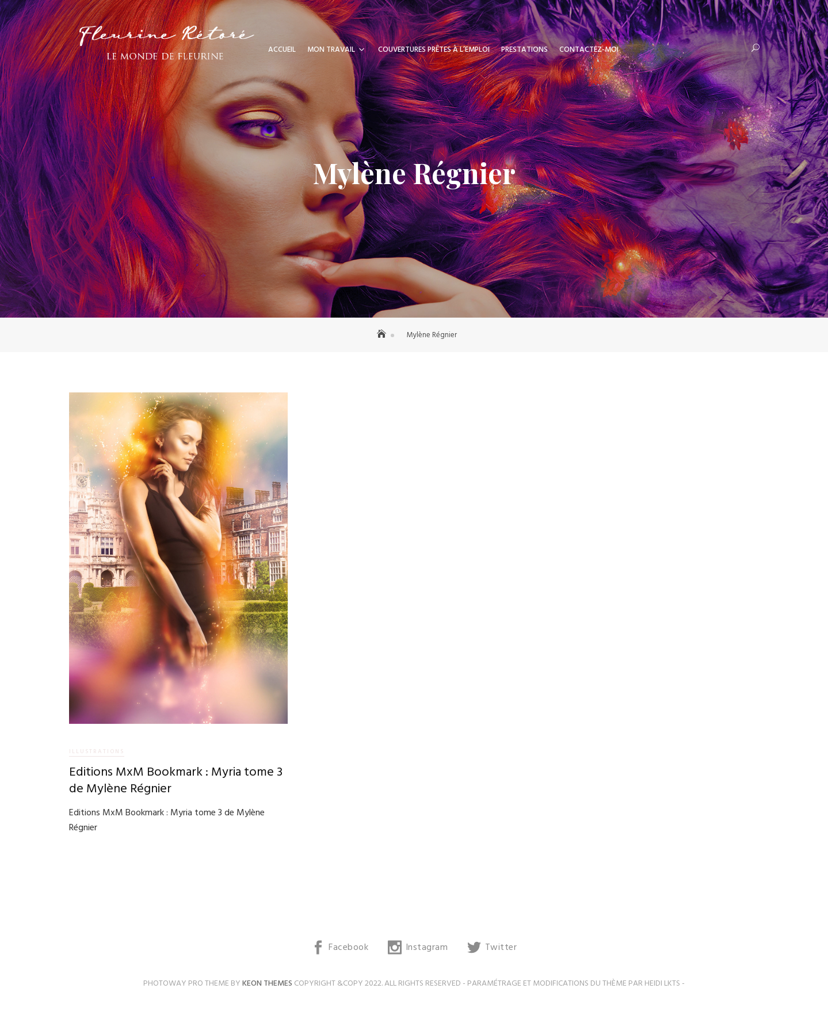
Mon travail (331, 50)
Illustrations (96, 751)
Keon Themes (267, 983)
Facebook (348, 947)
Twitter (501, 947)
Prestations (524, 50)
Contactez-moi (589, 50)
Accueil (282, 50)
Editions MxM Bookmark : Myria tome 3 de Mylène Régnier (176, 780)
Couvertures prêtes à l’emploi (434, 50)
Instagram (427, 947)
